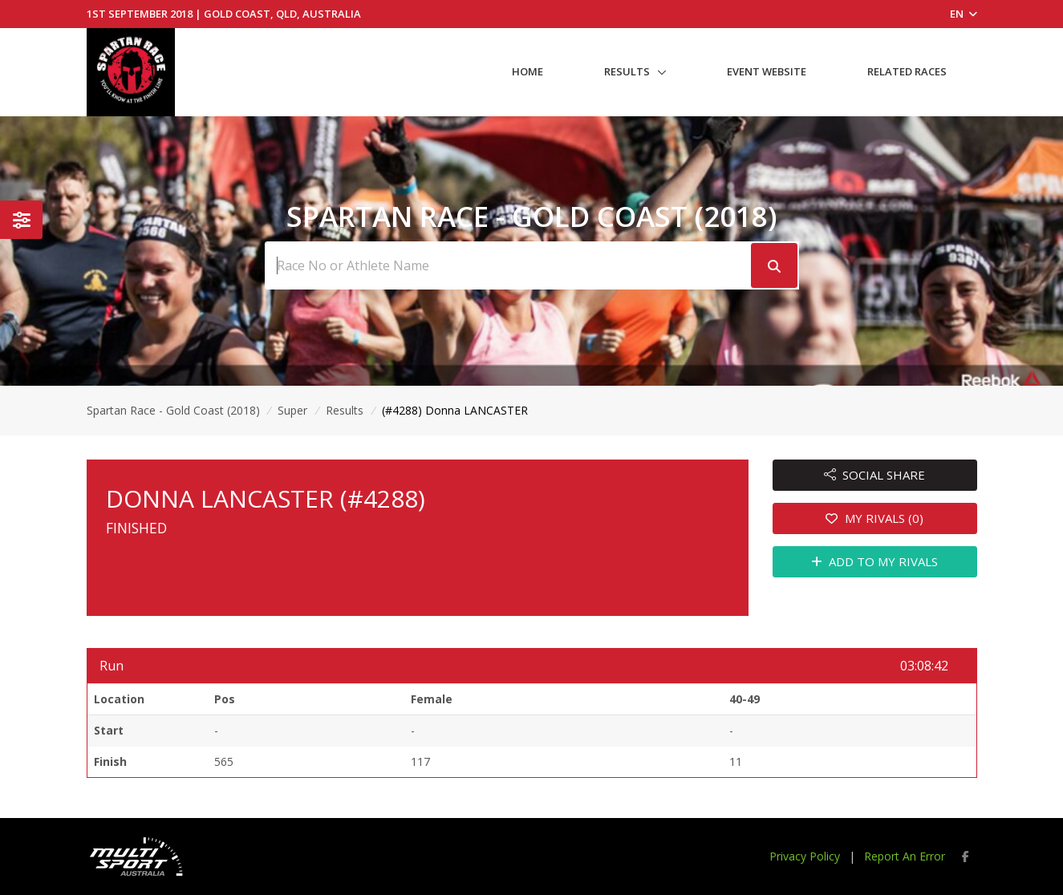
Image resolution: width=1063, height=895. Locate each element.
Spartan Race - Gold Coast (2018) (173, 410)
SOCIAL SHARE (875, 475)
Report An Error (904, 856)
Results (627, 71)
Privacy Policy (804, 856)
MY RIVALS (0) (874, 518)
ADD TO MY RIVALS (875, 561)
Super (292, 410)
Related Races (907, 71)
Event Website (766, 71)
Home (527, 71)
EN (963, 13)
